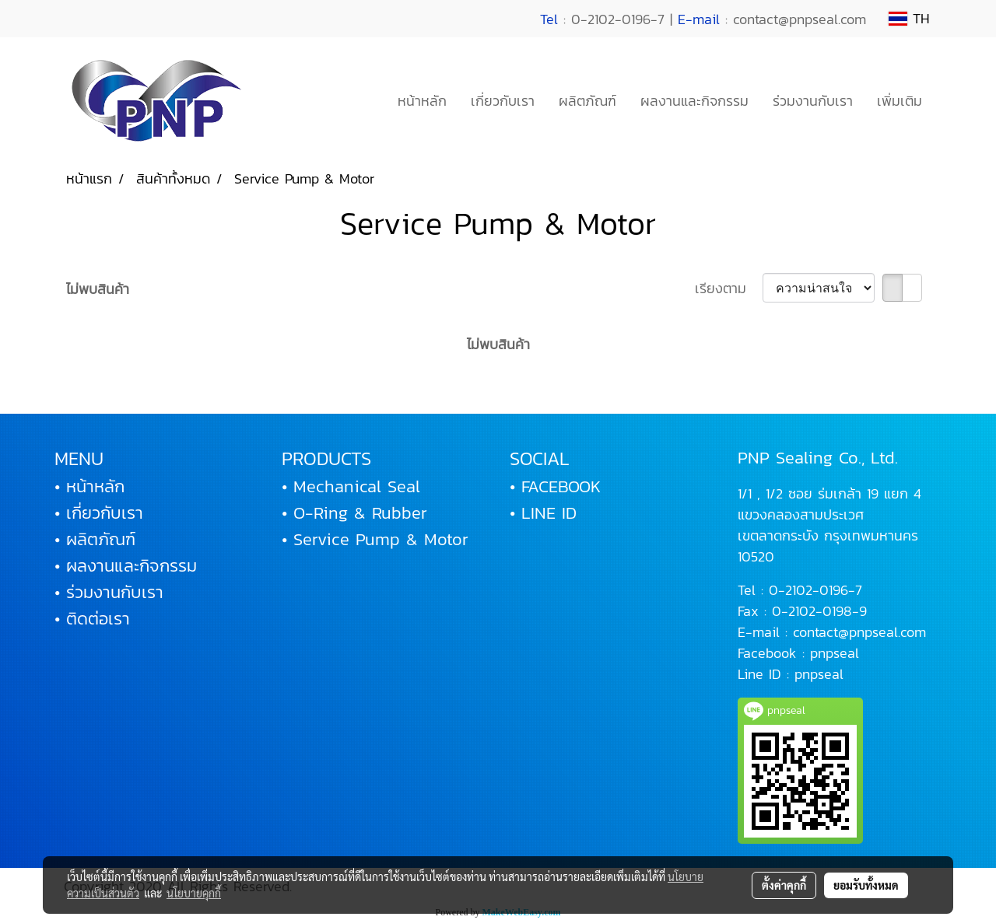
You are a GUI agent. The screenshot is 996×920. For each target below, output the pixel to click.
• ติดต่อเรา (92, 618)
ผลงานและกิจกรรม (694, 100)
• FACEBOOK (555, 486)
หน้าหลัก (422, 100)
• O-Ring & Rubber (354, 513)
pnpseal (834, 652)
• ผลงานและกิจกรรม (125, 566)
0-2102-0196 (808, 589)
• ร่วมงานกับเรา (108, 592)
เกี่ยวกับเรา (503, 100)
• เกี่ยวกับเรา (98, 513)
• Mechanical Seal (351, 486)
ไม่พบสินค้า (97, 288)
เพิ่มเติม (899, 100)
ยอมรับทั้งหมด (866, 885)
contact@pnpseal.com (859, 631)
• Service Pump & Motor (375, 539)
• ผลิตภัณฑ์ (94, 539)
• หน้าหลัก (89, 486)
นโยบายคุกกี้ (194, 893)
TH (909, 18)
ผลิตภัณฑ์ (587, 100)
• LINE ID (543, 513)
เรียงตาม (729, 288)
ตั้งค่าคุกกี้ (784, 885)
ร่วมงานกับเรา (813, 100)
